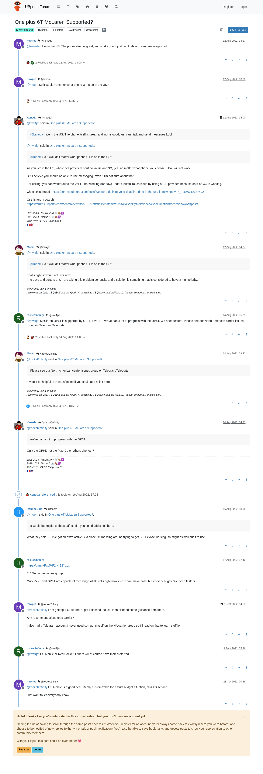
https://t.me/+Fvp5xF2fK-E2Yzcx (48, 565)
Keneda (31, 117)
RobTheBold (34, 509)
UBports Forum (37, 7)
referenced (48, 494)
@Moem (44, 79)
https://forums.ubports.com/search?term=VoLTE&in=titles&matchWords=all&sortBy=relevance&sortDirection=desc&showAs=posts (112, 204)
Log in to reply (238, 29)
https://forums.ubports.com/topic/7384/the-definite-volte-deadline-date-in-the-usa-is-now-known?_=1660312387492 (128, 191)
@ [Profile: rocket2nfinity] (37, 359)
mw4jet (31, 40)
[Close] (245, 716)
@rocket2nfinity (46, 353)
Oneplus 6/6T (24, 29)
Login (37, 749)
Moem (30, 247)
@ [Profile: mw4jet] (33, 123)
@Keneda (45, 40)
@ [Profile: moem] (32, 84)
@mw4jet (45, 117)
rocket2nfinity (35, 315)
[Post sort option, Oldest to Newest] (221, 30)
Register (24, 749)
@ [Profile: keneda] (33, 46)
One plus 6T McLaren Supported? (71, 123)
